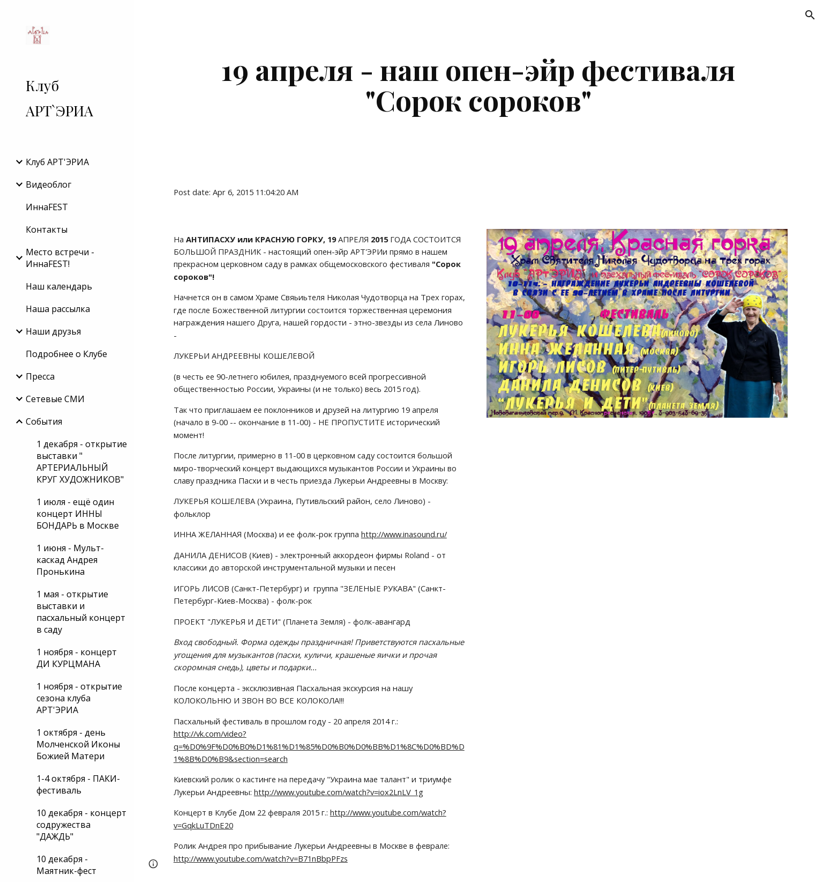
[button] (810, 15)
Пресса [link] (40, 376)
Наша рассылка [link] (58, 309)
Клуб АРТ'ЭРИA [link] (57, 162)
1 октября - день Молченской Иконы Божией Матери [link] (78, 744)
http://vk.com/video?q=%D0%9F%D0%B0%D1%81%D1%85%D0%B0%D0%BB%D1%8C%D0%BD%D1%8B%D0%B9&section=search (319, 746)
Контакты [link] (47, 229)
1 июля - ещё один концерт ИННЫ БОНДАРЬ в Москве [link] (77, 513)
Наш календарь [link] (59, 286)
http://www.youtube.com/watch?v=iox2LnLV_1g (338, 792)
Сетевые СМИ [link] (55, 399)
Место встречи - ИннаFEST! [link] (60, 258)
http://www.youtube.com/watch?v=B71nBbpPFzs (261, 858)
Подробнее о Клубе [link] (66, 354)
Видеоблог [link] (48, 184)
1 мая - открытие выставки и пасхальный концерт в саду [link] (80, 611)
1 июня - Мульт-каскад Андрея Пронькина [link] (70, 559)
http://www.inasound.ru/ (404, 534)
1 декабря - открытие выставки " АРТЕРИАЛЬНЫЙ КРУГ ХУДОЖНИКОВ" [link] (81, 461)
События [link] (44, 421)
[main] (478, 84)
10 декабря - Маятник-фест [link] (66, 865)
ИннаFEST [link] (47, 207)
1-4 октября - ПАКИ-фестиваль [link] (78, 784)
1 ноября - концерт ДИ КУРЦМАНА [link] (76, 658)
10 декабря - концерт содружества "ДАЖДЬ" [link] (81, 824)
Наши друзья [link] (53, 331)
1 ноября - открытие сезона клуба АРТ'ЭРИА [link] (79, 698)
